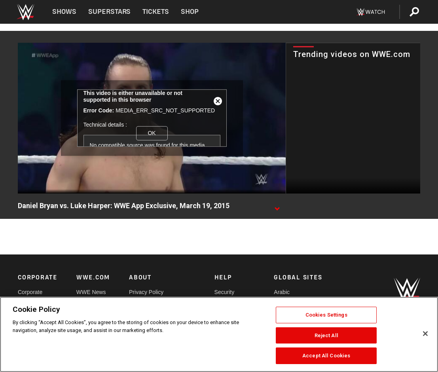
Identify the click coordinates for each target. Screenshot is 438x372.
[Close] (425, 333)
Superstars (109, 11)
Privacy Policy (146, 292)
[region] (219, 334)
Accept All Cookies (326, 356)
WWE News (91, 292)
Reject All (326, 335)
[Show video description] (277, 206)
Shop (190, 11)
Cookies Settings (326, 315)
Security (224, 292)
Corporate (30, 292)
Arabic (282, 292)
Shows (64, 11)
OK (151, 133)
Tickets (155, 11)
